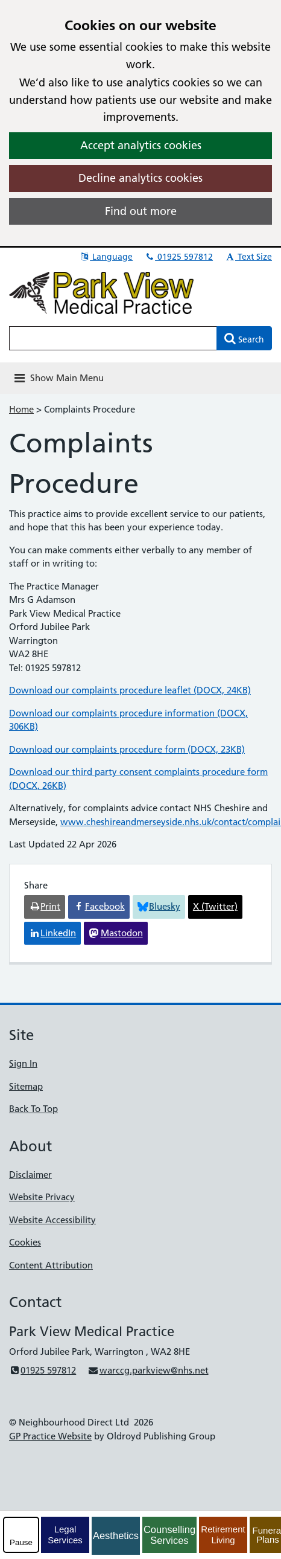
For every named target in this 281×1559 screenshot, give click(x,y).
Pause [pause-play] (21, 1542)
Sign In (23, 1063)
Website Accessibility (52, 1220)
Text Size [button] (248, 256)
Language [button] (106, 256)
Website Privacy (42, 1197)
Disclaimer (30, 1174)
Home (21, 409)
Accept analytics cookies (140, 145)
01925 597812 (178, 256)
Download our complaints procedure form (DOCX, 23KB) (127, 749)
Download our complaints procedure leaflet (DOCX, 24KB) (130, 690)
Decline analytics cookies (140, 178)
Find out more (141, 211)
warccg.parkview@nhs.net (147, 1370)
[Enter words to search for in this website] (113, 338)
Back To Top (33, 1108)
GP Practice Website (50, 1436)
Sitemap (26, 1086)
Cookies (25, 1242)
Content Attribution (51, 1265)
